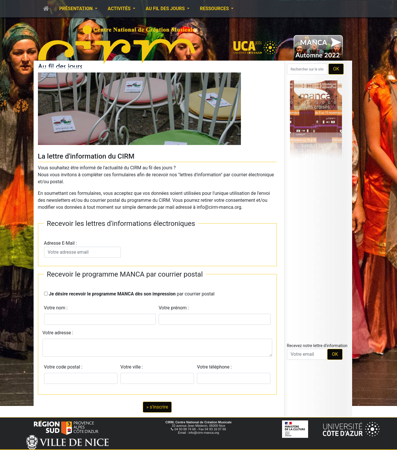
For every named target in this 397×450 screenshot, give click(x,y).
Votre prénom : (174, 308)
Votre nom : (56, 308)
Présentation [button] (76, 8)
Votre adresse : (58, 332)
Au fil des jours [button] (166, 8)
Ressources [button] (215, 8)
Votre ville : (132, 367)
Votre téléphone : (215, 367)
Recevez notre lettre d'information (317, 345)
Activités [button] (120, 8)
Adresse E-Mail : (82, 249)
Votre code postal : (64, 367)
